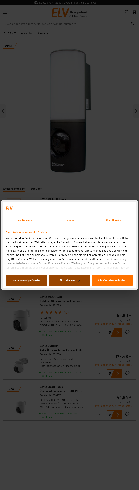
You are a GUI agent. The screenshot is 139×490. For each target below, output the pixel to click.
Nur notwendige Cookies (27, 280)
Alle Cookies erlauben (112, 280)
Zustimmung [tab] (25, 219)
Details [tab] (69, 219)
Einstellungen (70, 280)
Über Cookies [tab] (113, 219)
